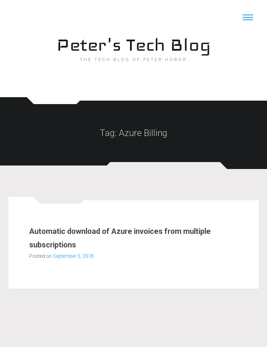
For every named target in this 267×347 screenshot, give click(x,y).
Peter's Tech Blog (133, 45)
